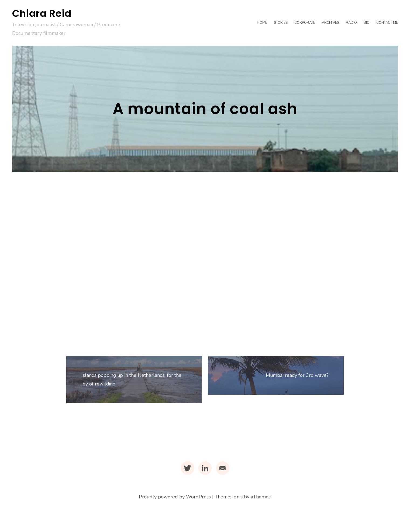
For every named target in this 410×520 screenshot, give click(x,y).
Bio (367, 22)
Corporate (304, 22)
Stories (281, 22)
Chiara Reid (41, 13)
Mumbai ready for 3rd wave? (296, 376)
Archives (330, 22)
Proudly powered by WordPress (175, 499)
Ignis (237, 499)
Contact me (387, 22)
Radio (351, 22)
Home (262, 22)
